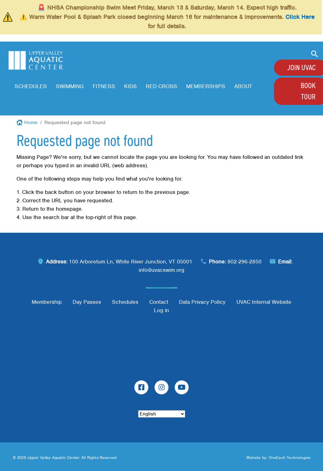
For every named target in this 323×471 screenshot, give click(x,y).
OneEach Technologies (290, 457)
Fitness (104, 86)
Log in (161, 310)
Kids (130, 86)
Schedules (31, 86)
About (243, 86)
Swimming (70, 86)
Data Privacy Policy (202, 301)
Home (31, 122)
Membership (47, 301)
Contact (158, 301)
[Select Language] (161, 414)
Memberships (205, 86)
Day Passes (87, 301)
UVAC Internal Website (263, 301)
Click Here (300, 17)
